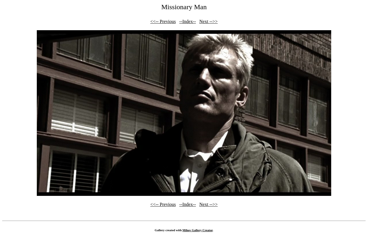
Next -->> (208, 21)
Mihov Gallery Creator (198, 230)
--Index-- (187, 21)
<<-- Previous (163, 21)
